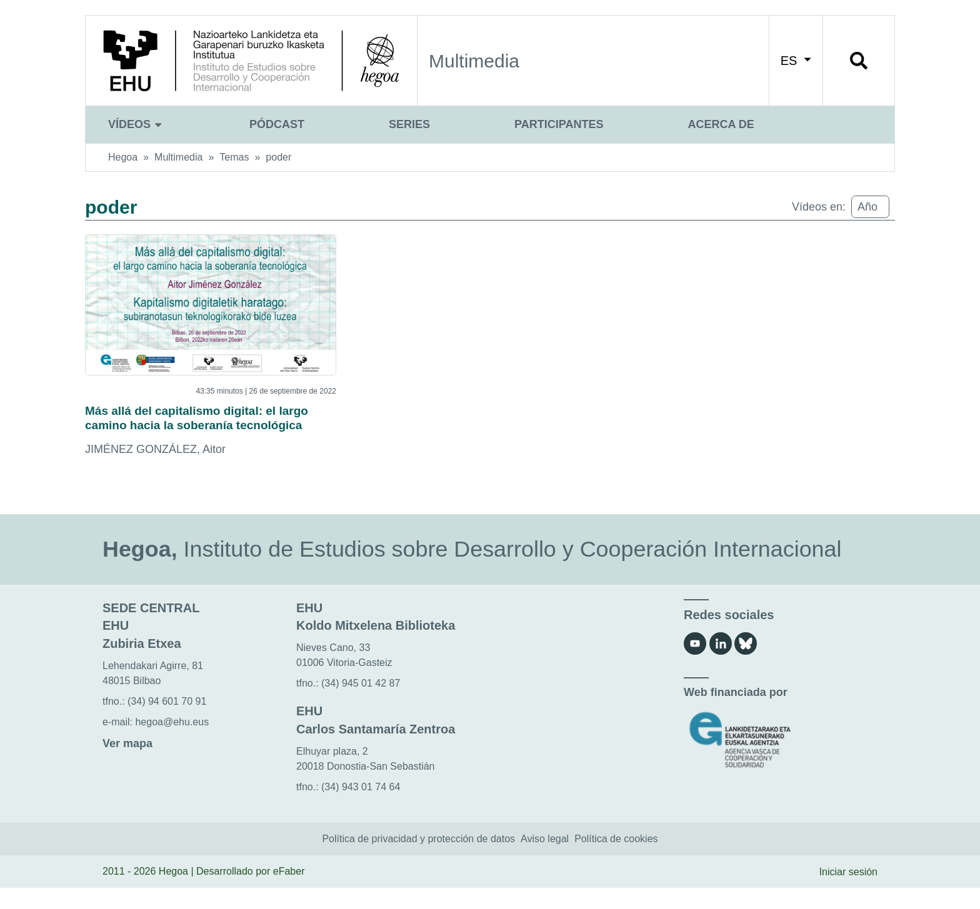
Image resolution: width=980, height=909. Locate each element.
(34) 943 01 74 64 (360, 807)
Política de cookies (616, 860)
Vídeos (136, 124)
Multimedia (178, 157)
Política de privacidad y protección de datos (418, 860)
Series (409, 124)
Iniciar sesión (848, 892)
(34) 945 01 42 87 (360, 704)
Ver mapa (127, 764)
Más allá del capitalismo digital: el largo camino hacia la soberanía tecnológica (195, 428)
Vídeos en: (819, 207)
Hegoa (123, 157)
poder (278, 157)
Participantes (558, 124)
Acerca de (721, 124)
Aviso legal (545, 860)
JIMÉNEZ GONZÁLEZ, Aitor (155, 470)
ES (796, 60)
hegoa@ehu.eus (172, 743)
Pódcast (276, 124)
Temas (234, 157)
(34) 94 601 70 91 (167, 722)
